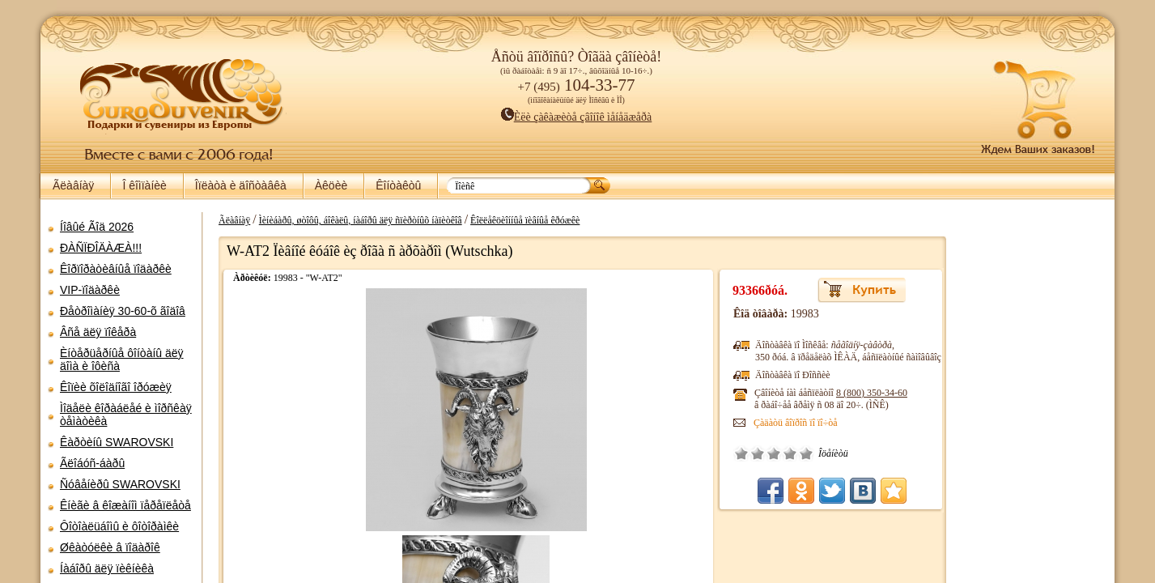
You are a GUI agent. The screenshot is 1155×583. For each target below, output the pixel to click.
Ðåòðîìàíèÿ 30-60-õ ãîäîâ (122, 310)
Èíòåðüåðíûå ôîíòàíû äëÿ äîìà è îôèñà (122, 359)
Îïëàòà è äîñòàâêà (241, 185)
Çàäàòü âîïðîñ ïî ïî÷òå (770, 422)
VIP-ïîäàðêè (90, 289)
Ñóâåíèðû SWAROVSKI (120, 484)
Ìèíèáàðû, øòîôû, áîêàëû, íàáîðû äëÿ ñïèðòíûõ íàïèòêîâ (352, 220)
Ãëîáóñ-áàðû (92, 463)
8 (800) (845, 392)
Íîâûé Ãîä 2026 (97, 226)
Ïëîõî (732, 453)
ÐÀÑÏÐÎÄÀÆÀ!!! (101, 247)
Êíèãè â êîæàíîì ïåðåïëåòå (125, 505)
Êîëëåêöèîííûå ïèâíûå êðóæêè (516, 220)
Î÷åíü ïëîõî (715, 453)
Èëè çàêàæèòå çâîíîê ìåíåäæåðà (576, 117)
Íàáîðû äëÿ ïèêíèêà (107, 568)
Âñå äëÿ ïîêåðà (98, 332)
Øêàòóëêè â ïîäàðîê (110, 547)
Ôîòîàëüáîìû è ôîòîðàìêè (119, 526)
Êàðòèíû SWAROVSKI (116, 442)
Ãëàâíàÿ (73, 185)
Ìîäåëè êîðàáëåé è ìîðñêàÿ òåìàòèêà (126, 415)
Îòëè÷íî (780, 453)
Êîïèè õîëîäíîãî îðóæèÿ (116, 387)
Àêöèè (331, 185)
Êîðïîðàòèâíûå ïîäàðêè (116, 268)
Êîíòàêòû (398, 185)
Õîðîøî (764, 453)
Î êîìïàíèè (144, 185)
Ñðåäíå (748, 453)
